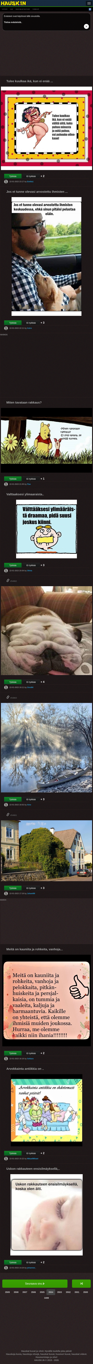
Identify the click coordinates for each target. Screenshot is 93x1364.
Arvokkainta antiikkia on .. (25, 1068)
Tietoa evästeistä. (13, 22)
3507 (24, 1292)
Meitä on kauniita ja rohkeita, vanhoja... (34, 949)
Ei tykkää (31, 176)
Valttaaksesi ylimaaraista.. (25, 494)
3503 (59, 1292)
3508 (16, 1292)
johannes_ (31, 1268)
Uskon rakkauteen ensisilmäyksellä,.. (33, 1168)
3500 (85, 1292)
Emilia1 (30, 182)
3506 (33, 1292)
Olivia (29, 571)
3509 (7, 1292)
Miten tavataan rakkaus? (24, 402)
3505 (42, 1292)
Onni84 (30, 687)
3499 (46, 1298)
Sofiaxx (30, 1059)
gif (11, 9)
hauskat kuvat (23, 9)
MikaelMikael (32, 1159)
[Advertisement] (46, 54)
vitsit (4, 9)
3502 (68, 1292)
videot (36, 9)
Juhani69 (31, 893)
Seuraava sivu (35, 1283)
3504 (50, 1292)
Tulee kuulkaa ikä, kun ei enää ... (29, 81)
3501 (76, 1292)
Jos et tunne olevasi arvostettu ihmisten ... (37, 191)
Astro (29, 328)
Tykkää (12, 176)
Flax (29, 484)
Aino (29, 805)
